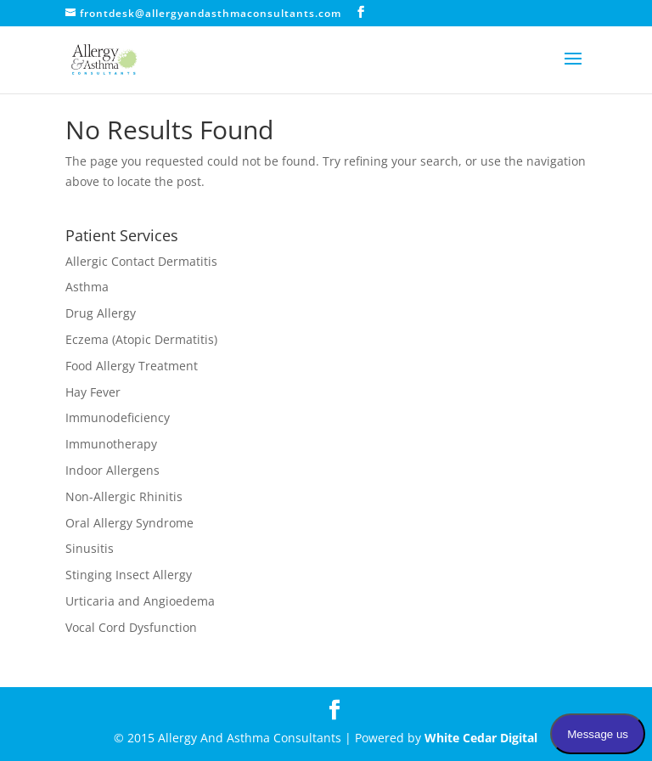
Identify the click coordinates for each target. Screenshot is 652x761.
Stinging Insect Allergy (128, 575)
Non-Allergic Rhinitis (124, 496)
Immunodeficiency (117, 417)
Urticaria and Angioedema (140, 601)
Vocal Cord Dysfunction (131, 627)
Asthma (87, 287)
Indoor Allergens (112, 470)
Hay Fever (93, 392)
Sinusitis (89, 548)
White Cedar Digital (480, 738)
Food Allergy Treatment (131, 366)
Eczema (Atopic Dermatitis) (141, 339)
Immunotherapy (111, 444)
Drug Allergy (100, 313)
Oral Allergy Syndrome (129, 523)
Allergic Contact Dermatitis (141, 261)
